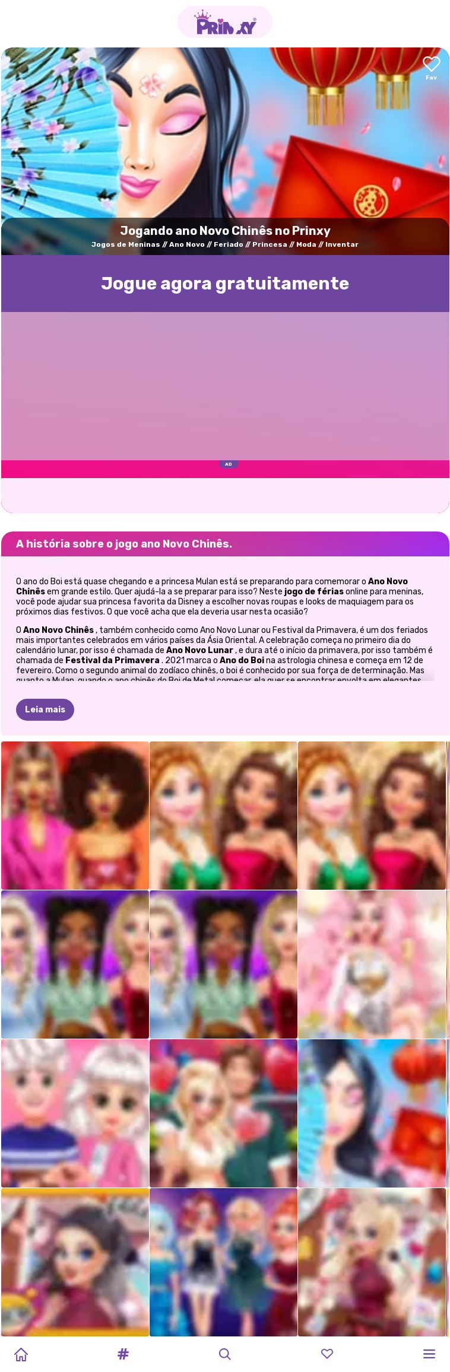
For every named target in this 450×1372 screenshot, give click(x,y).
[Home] (21, 1354)
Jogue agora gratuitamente (225, 283)
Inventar (342, 244)
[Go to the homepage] (225, 22)
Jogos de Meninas (125, 244)
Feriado (228, 244)
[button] (123, 1354)
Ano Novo (187, 244)
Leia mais (45, 710)
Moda (306, 244)
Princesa (269, 244)
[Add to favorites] (432, 69)
